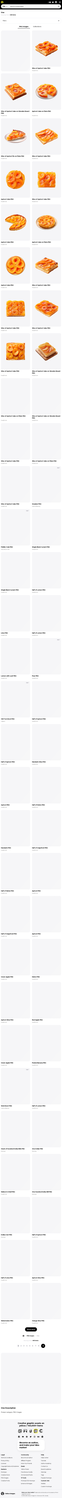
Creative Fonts (5, 1480)
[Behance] (38, 1436)
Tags (42, 1475)
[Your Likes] (53, 2)
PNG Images (24, 26)
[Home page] (23, 1336)
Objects (3, 721)
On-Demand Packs (27, 1475)
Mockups (4, 1472)
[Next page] (43, 1346)
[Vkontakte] (42, 1436)
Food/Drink (35, 70)
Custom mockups (46, 1486)
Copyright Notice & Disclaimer (10, 1466)
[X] (30, 1436)
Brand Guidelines (46, 1469)
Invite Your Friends (26, 1463)
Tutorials (43, 1460)
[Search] (59, 6)
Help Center (44, 1457)
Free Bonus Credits (27, 1472)
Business (3, 1151)
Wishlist (43, 1483)
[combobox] (35, 6)
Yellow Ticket (25, 1469)
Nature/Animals (5, 549)
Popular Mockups (46, 1478)
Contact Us (44, 1466)
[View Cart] (49, 2)
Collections (37, 26)
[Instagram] (34, 1436)
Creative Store (5, 1475)
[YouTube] (22, 1436)
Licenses (3, 1463)
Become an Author (27, 1457)
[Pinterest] (26, 1436)
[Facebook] (19, 1436)
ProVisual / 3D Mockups (28, 1480)
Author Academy (46, 1463)
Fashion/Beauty (36, 506)
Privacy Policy (5, 1460)
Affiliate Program (26, 1460)
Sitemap (43, 1472)
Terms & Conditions (6, 1457)
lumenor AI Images (26, 1483)
